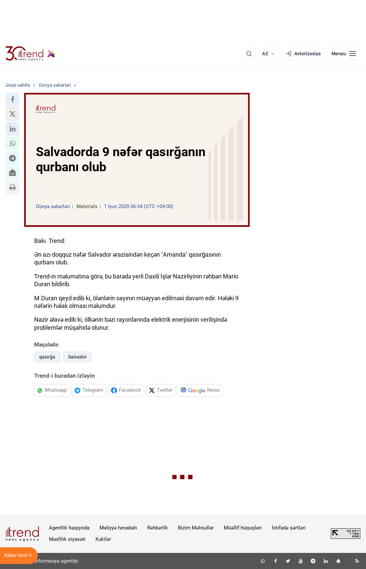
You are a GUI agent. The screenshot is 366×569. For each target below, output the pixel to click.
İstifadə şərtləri (289, 528)
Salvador (77, 357)
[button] (12, 99)
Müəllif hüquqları (243, 528)
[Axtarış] (249, 53)
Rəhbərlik (157, 528)
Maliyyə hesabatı (118, 528)
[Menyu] (343, 53)
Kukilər (103, 539)
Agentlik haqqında (69, 528)
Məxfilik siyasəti (67, 539)
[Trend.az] (30, 53)
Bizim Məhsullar (196, 528)
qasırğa (47, 357)
